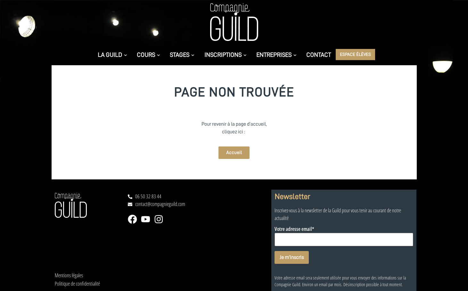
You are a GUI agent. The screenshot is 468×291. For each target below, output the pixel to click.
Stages (182, 54)
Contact (318, 54)
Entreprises (276, 54)
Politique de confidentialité (77, 284)
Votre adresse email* (294, 229)
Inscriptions (225, 54)
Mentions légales (69, 275)
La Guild (112, 54)
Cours (148, 54)
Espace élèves (355, 54)
